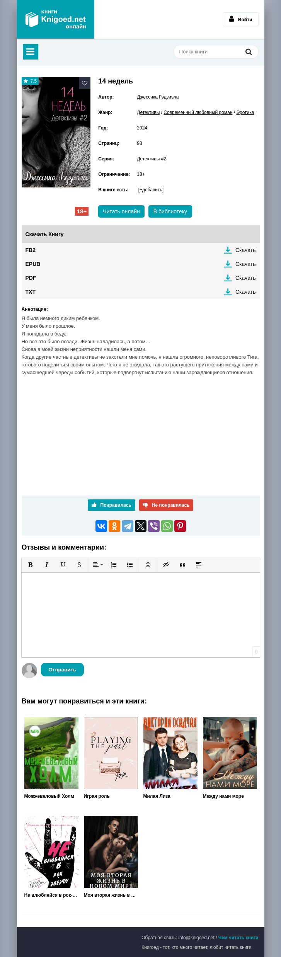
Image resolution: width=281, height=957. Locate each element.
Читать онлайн (121, 211)
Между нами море (223, 796)
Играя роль (97, 796)
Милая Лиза (156, 796)
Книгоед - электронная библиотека (55, 19)
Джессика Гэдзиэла (158, 97)
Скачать (245, 250)
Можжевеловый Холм (49, 796)
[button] (30, 564)
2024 (142, 128)
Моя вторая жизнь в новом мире (111, 895)
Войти (240, 18)
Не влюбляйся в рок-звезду (51, 895)
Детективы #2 (151, 159)
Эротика (245, 112)
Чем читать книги (238, 937)
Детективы (148, 112)
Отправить (63, 670)
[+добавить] (150, 189)
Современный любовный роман (197, 112)
